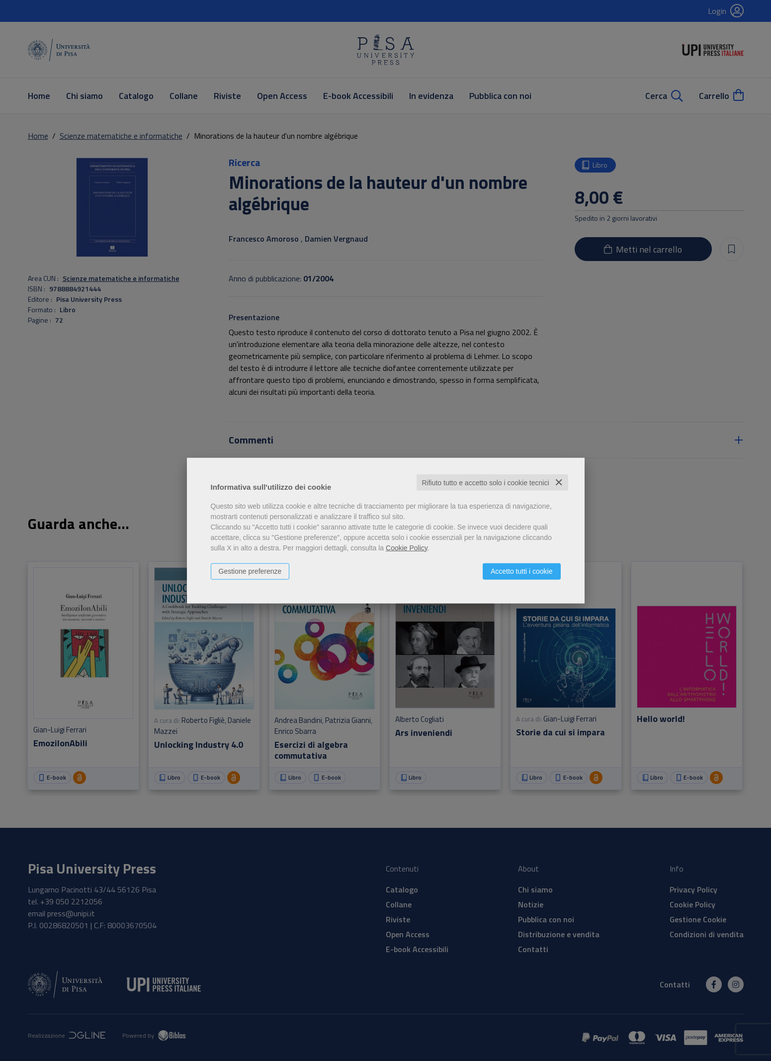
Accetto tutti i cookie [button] (522, 571)
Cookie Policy (407, 547)
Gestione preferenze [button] (250, 571)
